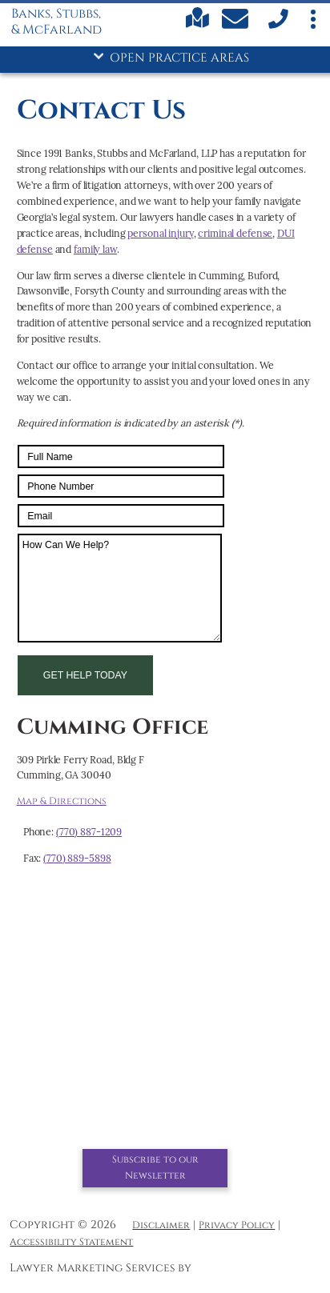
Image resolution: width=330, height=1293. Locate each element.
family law (95, 249)
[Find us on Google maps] (197, 25)
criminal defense (235, 233)
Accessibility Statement (71, 1242)
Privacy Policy (237, 1225)
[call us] (276, 26)
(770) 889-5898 (77, 858)
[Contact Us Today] (236, 22)
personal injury (160, 233)
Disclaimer (161, 1225)
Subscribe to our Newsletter (155, 1168)
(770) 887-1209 (89, 832)
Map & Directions (62, 801)
